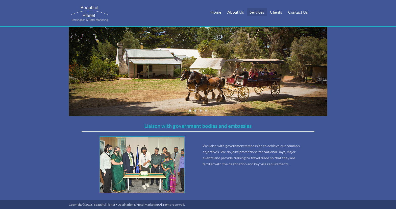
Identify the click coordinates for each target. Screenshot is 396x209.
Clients (276, 12)
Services (257, 12)
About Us (235, 12)
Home (215, 12)
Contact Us (298, 12)
